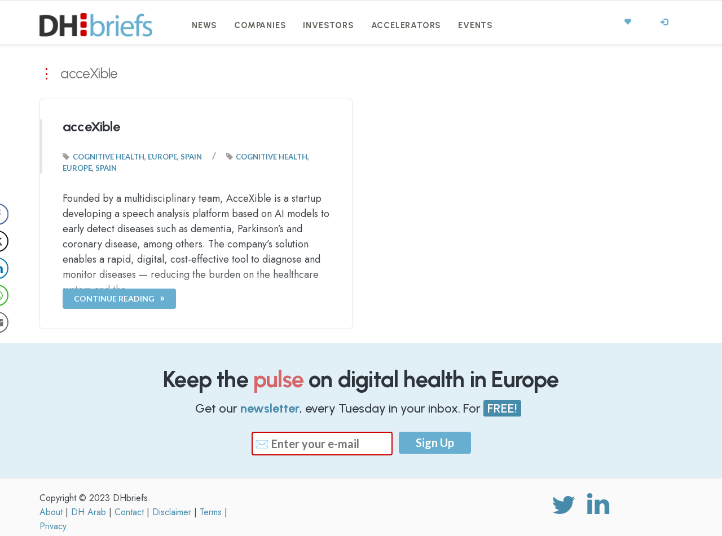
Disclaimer (171, 512)
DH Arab (88, 512)
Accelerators (406, 25)
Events (475, 25)
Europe (162, 156)
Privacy (53, 526)
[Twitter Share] (19, 241)
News (204, 25)
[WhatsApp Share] (19, 295)
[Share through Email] (19, 322)
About (51, 512)
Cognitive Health (108, 156)
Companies (260, 25)
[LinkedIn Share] (19, 268)
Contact (129, 512)
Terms (211, 512)
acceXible (91, 126)
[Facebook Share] (19, 214)
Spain (191, 156)
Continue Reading (114, 298)
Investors (328, 25)
